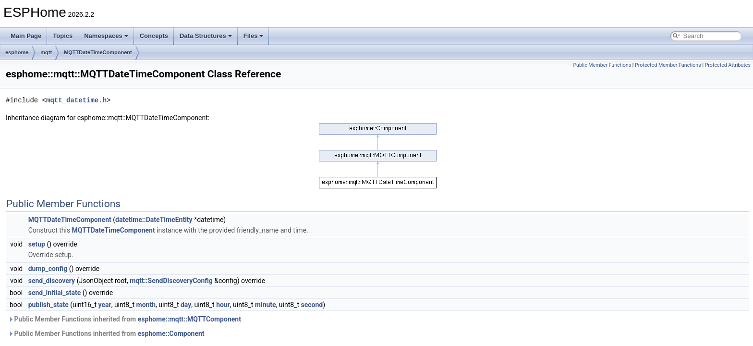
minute (265, 305)
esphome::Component (171, 333)
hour (223, 305)
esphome (16, 52)
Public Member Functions (602, 65)
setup (36, 244)
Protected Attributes (728, 65)
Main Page (26, 35)
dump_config (48, 268)
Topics (63, 35)
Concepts (154, 35)
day (186, 305)
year (104, 305)
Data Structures (206, 35)
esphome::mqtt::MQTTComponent (189, 319)
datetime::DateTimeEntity (154, 219)
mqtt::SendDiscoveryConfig (171, 280)
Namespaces (106, 35)
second (312, 305)
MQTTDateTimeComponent (98, 52)
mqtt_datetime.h (76, 100)
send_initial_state (54, 293)
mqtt (46, 52)
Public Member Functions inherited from (124, 319)
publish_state (48, 305)
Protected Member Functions (668, 65)
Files (253, 35)
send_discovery (51, 280)
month (146, 305)
